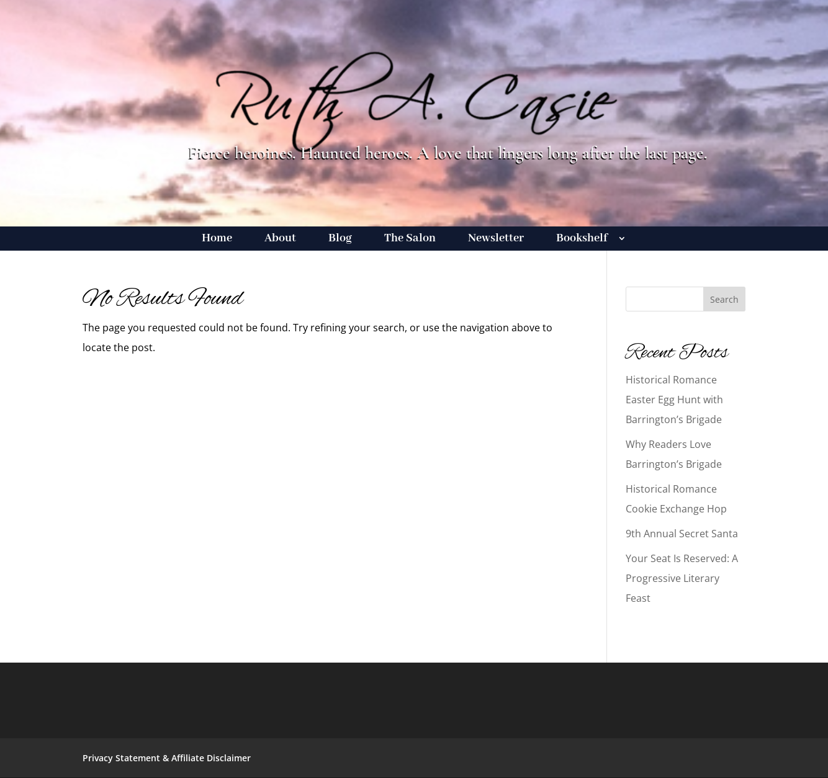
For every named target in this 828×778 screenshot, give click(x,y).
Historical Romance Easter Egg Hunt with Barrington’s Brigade (674, 399)
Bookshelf (582, 240)
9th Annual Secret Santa (682, 533)
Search (724, 299)
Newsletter (496, 240)
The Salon (410, 240)
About (280, 240)
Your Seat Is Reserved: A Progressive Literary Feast (682, 578)
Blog (340, 240)
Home (217, 240)
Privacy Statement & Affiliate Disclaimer (167, 758)
